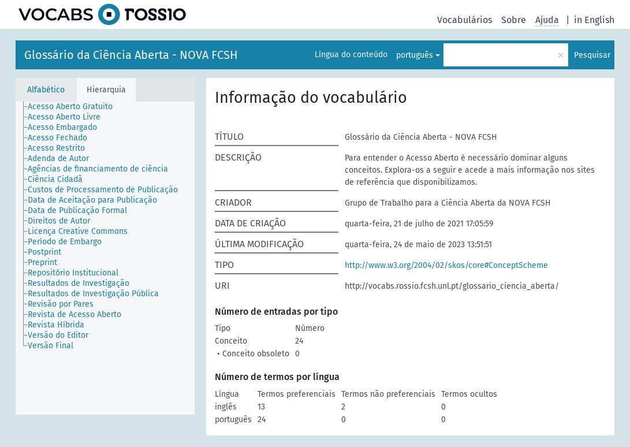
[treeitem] (75, 107)
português (414, 55)
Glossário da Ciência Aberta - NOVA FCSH (131, 55)
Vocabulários (464, 19)
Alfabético (46, 90)
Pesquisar (592, 55)
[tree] (105, 258)
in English (594, 19)
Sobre (513, 19)
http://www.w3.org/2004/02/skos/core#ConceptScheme (446, 265)
